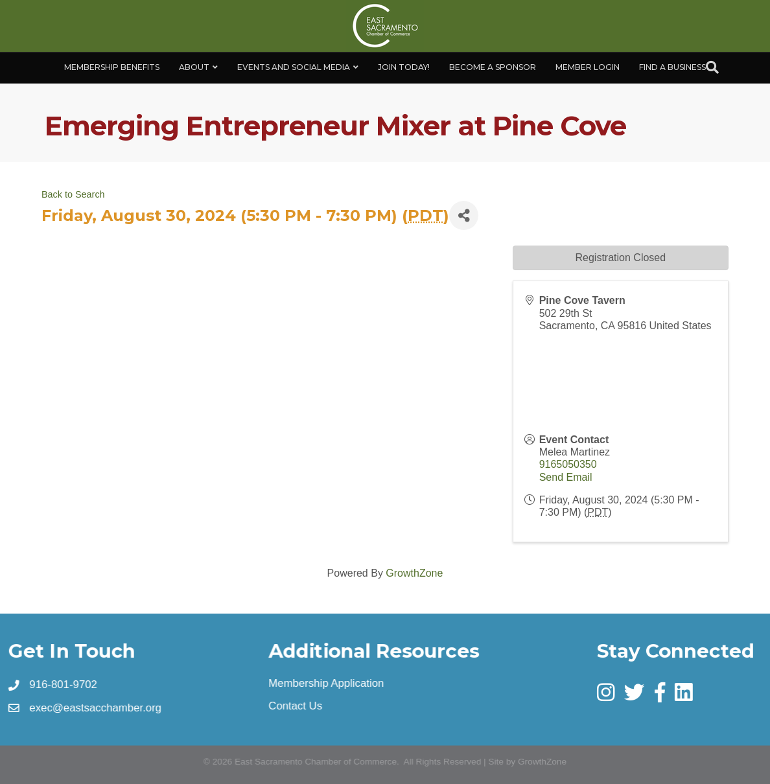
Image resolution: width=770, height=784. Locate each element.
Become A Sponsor (492, 67)
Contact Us (296, 706)
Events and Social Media (293, 67)
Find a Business (672, 67)
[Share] (463, 215)
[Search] (712, 67)
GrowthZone (414, 573)
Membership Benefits (111, 67)
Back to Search (73, 194)
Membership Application (326, 683)
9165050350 (568, 464)
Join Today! (404, 67)
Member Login (587, 67)
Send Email (565, 477)
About (194, 67)
